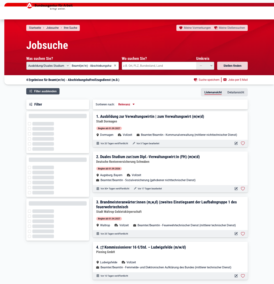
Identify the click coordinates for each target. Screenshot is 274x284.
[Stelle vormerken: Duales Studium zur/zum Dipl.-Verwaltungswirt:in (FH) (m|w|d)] (243, 189)
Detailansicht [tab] (235, 92)
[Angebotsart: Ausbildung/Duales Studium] (48, 66)
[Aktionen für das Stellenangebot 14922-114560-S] (236, 276)
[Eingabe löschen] (115, 65)
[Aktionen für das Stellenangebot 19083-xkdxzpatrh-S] (236, 143)
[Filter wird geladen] (30, 123)
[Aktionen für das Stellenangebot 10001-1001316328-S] (236, 189)
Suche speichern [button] (209, 79)
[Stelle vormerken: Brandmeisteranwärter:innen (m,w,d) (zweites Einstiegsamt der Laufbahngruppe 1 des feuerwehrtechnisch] (243, 234)
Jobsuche (52, 27)
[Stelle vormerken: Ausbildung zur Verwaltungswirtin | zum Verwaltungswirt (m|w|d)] (243, 143)
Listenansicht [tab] (213, 92)
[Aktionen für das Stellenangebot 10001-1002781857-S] (236, 234)
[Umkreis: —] (205, 66)
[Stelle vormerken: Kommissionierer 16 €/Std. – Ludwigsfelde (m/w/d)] (243, 276)
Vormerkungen (197, 27)
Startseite (35, 27)
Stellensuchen (232, 27)
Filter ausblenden (45, 91)
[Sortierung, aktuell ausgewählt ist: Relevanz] (126, 104)
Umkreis (202, 58)
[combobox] (94, 66)
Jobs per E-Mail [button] (238, 79)
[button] (170, 125)
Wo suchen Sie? (134, 58)
